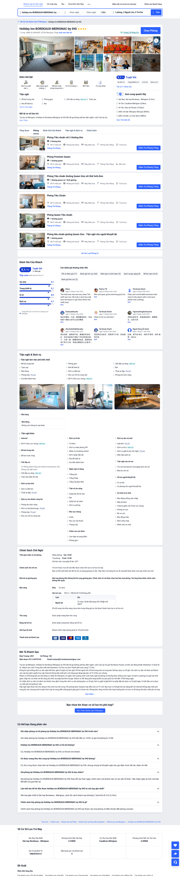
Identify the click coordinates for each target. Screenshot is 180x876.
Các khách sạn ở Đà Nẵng (100, 858)
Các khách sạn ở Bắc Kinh (54, 868)
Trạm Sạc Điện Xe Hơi (29, 477)
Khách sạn (55, 804)
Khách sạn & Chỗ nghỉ (33, 4)
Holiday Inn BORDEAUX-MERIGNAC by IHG (48, 28)
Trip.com (44, 804)
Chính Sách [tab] (91, 130)
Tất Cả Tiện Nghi (26, 107)
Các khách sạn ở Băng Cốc (122, 858)
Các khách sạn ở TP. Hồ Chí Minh (30, 858)
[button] (89, 4)
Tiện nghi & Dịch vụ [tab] (73, 130)
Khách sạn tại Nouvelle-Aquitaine (92, 804)
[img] (47, 54)
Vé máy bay (52, 4)
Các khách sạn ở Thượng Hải (77, 858)
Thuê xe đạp (120, 371)
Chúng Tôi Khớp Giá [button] (131, 32)
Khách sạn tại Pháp (69, 804)
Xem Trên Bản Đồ (123, 120)
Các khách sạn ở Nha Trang (99, 863)
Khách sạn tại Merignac (116, 804)
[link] (124, 4)
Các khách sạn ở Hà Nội (54, 858)
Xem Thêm (24, 120)
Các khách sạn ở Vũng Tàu (51, 863)
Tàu (62, 4)
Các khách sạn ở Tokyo (94, 868)
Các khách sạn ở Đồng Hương (123, 863)
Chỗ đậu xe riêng (121, 364)
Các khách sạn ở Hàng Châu (28, 863)
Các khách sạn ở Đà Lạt (144, 858)
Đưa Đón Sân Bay (76, 4)
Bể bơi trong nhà (27, 364)
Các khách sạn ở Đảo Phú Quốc (30, 868)
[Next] (160, 396)
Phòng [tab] (36, 130)
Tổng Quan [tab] (24, 130)
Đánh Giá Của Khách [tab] (52, 130)
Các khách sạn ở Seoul (75, 868)
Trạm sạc (24, 367)
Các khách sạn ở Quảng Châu (75, 863)
